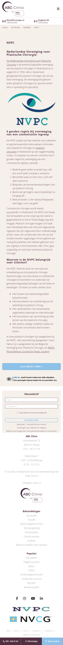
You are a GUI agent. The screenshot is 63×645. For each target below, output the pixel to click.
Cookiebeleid (48, 631)
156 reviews (43, 22)
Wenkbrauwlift (31, 587)
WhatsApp (31, 641)
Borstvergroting (31, 528)
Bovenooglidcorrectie (32, 523)
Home (5, 27)
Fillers (32, 570)
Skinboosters (31, 532)
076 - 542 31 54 (10, 641)
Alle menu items (31, 366)
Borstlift (31, 583)
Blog (7, 631)
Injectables (31, 557)
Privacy (25, 631)
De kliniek (15, 27)
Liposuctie (31, 515)
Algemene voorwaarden (31, 634)
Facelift (31, 519)
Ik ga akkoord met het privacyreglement (31, 413)
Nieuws (16, 631)
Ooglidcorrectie (31, 562)
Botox (31, 566)
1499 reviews (12, 22)
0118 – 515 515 (32, 464)
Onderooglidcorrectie (31, 574)
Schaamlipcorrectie (32, 578)
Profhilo (31, 540)
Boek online (52, 641)
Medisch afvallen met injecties (31, 544)
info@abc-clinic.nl (31, 483)
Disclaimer (36, 631)
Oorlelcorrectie (31, 536)
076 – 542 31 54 (31, 448)
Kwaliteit (27, 27)
